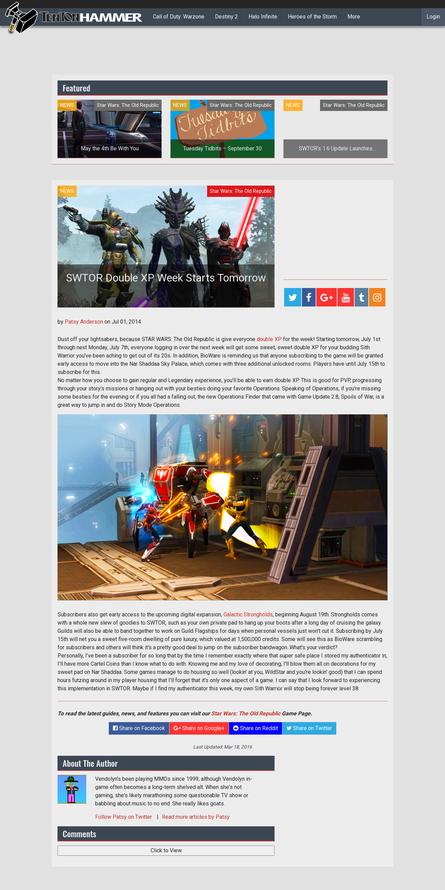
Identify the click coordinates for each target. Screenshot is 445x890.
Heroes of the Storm (312, 16)
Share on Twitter (309, 728)
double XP (269, 339)
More (353, 16)
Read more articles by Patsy (196, 817)
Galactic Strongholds (248, 614)
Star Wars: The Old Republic (245, 713)
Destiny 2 (226, 16)
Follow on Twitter (124, 817)
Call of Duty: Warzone (178, 16)
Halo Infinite (263, 16)
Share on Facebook (139, 728)
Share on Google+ (199, 728)
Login (433, 16)
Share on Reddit (255, 728)
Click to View (166, 850)
